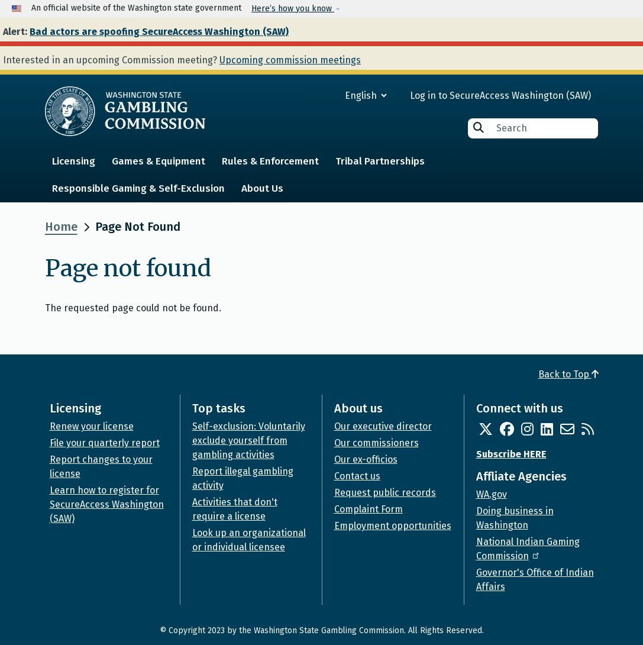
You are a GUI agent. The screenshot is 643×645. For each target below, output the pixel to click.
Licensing (73, 161)
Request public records (385, 492)
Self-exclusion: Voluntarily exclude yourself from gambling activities (248, 440)
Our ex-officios (366, 459)
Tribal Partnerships (380, 161)
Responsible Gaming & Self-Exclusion (138, 188)
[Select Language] (323, 95)
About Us (262, 188)
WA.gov (491, 494)
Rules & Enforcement (270, 161)
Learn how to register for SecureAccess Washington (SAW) (107, 504)
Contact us (357, 476)
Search (478, 127)
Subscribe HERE (511, 454)
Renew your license (92, 426)
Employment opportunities (392, 525)
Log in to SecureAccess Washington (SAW (499, 95)
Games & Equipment (158, 161)
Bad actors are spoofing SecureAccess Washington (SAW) (159, 31)
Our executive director (383, 426)
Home (61, 227)
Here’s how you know (292, 9)
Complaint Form (368, 509)
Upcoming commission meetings (290, 60)
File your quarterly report (105, 443)
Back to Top (568, 374)
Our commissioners (376, 443)
